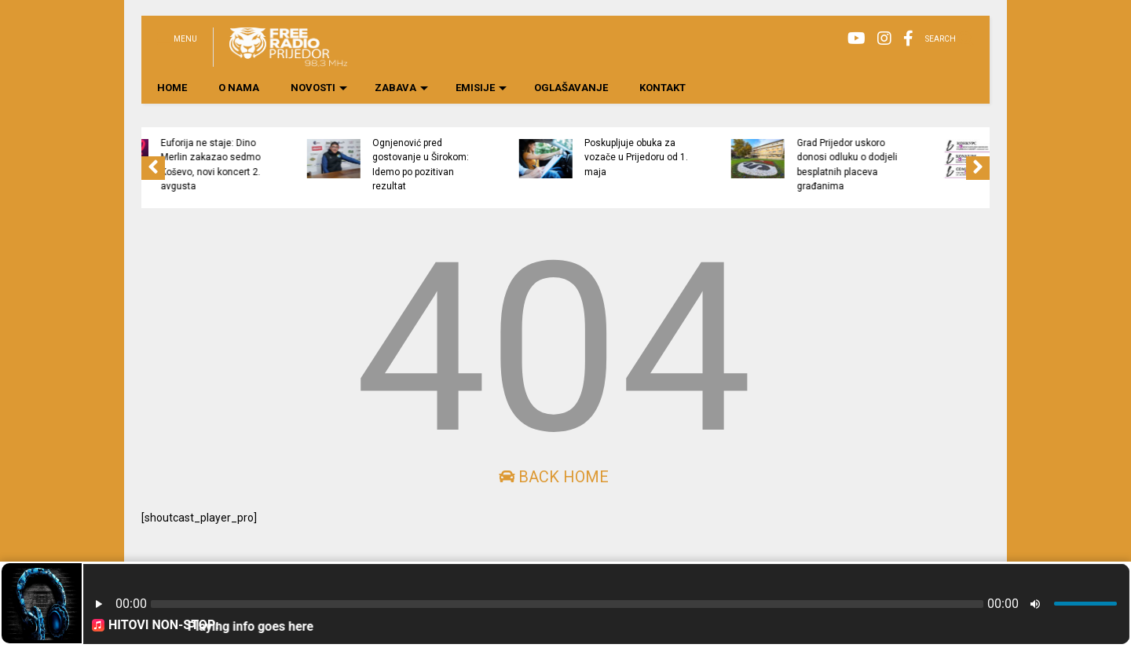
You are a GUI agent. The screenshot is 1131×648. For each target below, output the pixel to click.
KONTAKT (662, 87)
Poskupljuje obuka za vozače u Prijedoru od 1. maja (741, 157)
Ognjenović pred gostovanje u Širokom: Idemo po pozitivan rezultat (526, 164)
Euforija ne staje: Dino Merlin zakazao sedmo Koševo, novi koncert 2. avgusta (315, 164)
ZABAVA (401, 87)
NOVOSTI (319, 87)
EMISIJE (481, 87)
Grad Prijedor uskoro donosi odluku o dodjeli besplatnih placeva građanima (952, 164)
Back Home (554, 476)
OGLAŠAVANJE (571, 87)
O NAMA (238, 87)
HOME (172, 87)
